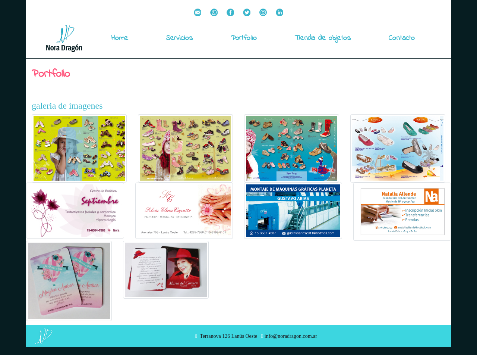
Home (119, 38)
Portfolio (244, 38)
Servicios (179, 38)
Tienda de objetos (323, 38)
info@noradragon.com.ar (289, 336)
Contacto (402, 38)
